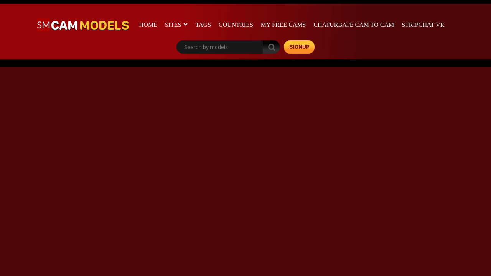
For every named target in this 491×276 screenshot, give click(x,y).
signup (299, 46)
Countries (236, 24)
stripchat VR (423, 24)
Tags (203, 24)
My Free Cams (283, 24)
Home (148, 24)
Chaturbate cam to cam (354, 24)
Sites (173, 24)
